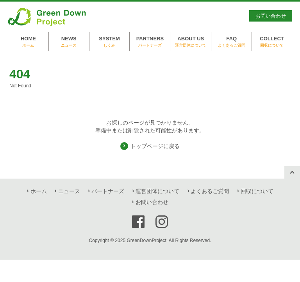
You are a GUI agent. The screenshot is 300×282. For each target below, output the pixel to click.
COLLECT (272, 42)
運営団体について (157, 191)
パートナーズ (107, 191)
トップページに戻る (155, 146)
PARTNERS (149, 42)
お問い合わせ (270, 16)
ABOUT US (190, 42)
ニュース (69, 191)
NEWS (69, 42)
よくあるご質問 (210, 191)
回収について (257, 191)
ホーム (38, 191)
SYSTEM (109, 42)
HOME (28, 42)
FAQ (231, 42)
